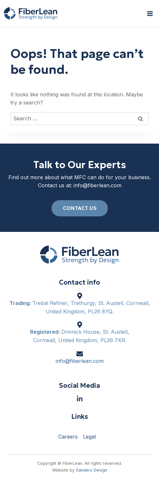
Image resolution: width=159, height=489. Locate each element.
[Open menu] (150, 13)
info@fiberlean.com (97, 185)
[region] (79, 438)
